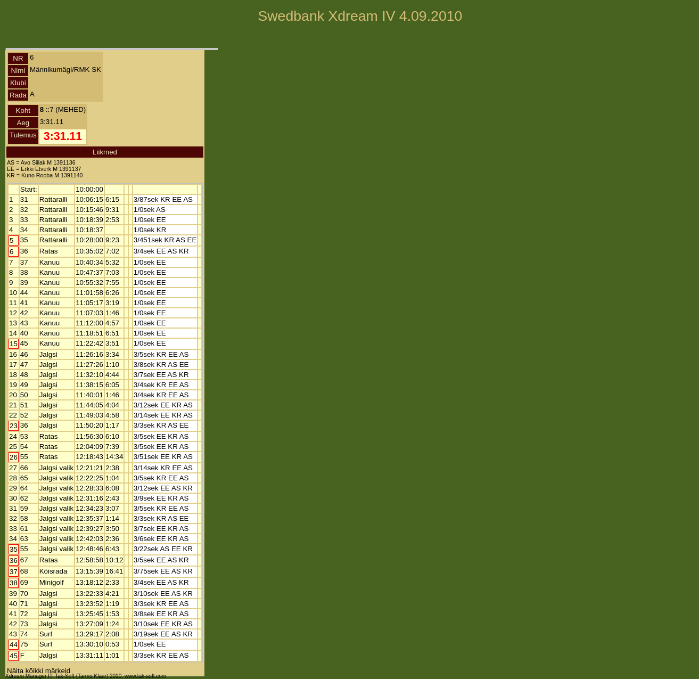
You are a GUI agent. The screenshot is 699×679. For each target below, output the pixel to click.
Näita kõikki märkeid (38, 671)
